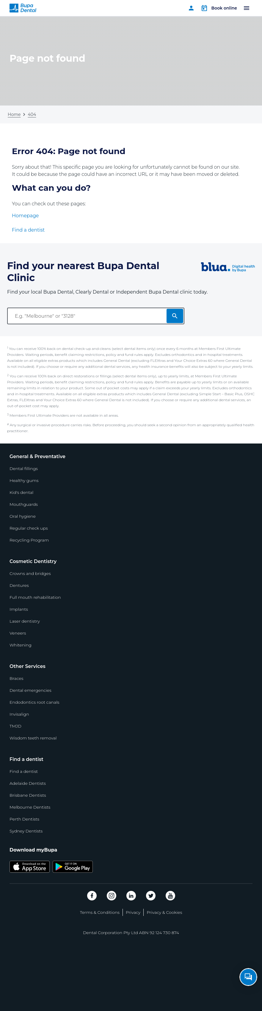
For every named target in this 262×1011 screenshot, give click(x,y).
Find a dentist (28, 230)
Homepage (25, 215)
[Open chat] (248, 977)
